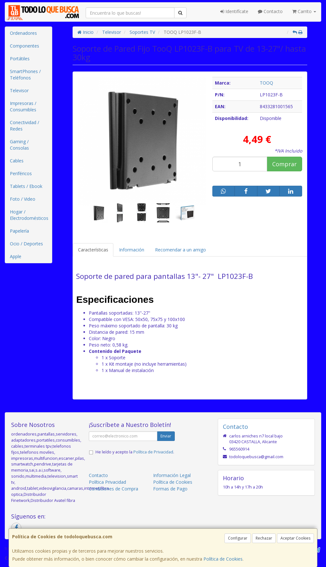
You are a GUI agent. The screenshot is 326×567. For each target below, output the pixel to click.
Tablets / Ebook (26, 186)
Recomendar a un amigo (180, 250)
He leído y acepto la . (135, 452)
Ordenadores (23, 33)
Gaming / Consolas (19, 144)
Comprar (284, 164)
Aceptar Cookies (295, 538)
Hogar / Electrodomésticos (29, 215)
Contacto (270, 11)
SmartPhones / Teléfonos (25, 74)
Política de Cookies (223, 559)
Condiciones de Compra (113, 489)
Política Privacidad (107, 482)
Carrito (304, 11)
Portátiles (20, 59)
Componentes (24, 46)
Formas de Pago (170, 489)
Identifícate (234, 11)
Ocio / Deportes (26, 244)
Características (93, 250)
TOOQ (266, 83)
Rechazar (264, 538)
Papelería (19, 231)
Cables (17, 161)
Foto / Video (22, 199)
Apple (15, 256)
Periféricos (21, 173)
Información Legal (172, 475)
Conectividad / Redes (24, 125)
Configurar (237, 538)
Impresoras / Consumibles (23, 106)
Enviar (165, 436)
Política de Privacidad (153, 452)
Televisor (19, 90)
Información (131, 250)
